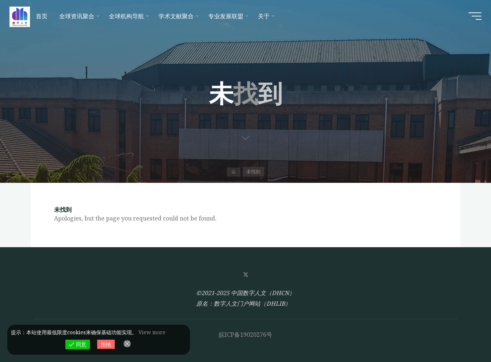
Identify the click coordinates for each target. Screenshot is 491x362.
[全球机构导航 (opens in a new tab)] (133, 18)
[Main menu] (469, 18)
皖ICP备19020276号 (245, 335)
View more (151, 332)
